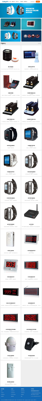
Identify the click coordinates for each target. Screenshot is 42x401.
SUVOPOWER (13, 394)
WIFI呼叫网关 (31, 224)
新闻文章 (13, 1)
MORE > (39, 43)
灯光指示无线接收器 (10, 355)
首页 (10, 1)
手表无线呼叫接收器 (31, 355)
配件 (21, 396)
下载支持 (21, 1)
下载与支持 (2, 394)
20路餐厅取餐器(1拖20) (11, 119)
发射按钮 (22, 394)
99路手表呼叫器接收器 (10, 145)
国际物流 (12, 396)
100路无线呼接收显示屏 (31, 250)
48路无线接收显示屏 (31, 303)
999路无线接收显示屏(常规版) (31, 329)
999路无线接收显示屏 (10, 276)
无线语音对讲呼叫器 (31, 66)
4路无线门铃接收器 (10, 250)
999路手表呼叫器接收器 (31, 171)
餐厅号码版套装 (10, 66)
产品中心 (17, 1)
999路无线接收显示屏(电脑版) (11, 329)
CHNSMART (13, 392)
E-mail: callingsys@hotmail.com (36, 396)
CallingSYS (12, 390)
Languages (32, 1)
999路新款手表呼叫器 (31, 145)
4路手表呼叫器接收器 (31, 198)
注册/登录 (37, 1)
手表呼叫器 (22, 392)
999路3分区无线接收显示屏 (10, 303)
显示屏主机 (22, 390)
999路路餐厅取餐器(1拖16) (31, 119)
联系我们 (26, 1)
